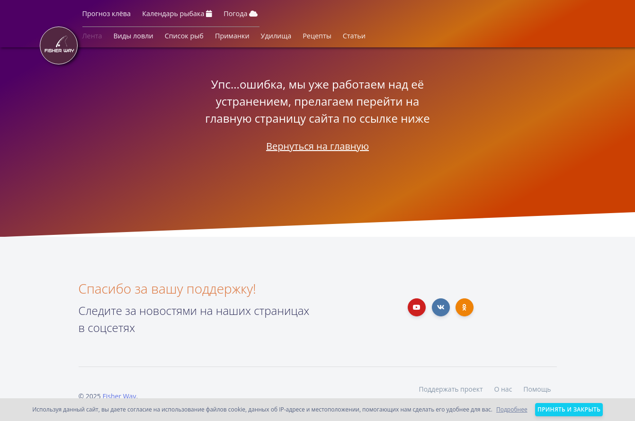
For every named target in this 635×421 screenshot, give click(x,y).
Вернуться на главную (317, 146)
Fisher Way (119, 396)
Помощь (537, 389)
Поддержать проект (451, 389)
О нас (503, 389)
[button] (107, 16)
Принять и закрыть (568, 409)
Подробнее (512, 409)
